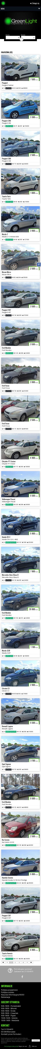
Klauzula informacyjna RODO (12, 995)
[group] (20, 22)
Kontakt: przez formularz (11, 1034)
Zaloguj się (34, 3)
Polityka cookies (7, 992)
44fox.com (32, 1046)
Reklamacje (5, 997)
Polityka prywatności (9, 990)
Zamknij (35, 1040)
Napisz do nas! (15, 1046)
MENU (3, 8)
